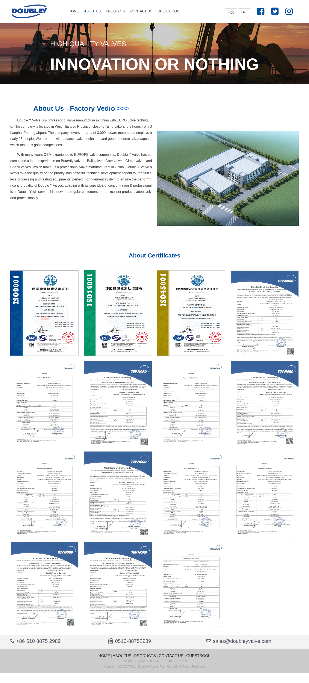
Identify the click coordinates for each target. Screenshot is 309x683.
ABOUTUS (92, 11)
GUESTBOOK (168, 11)
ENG (244, 12)
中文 (230, 12)
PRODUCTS (115, 11)
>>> (123, 108)
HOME (74, 11)
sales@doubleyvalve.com (242, 641)
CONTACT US (141, 11)
